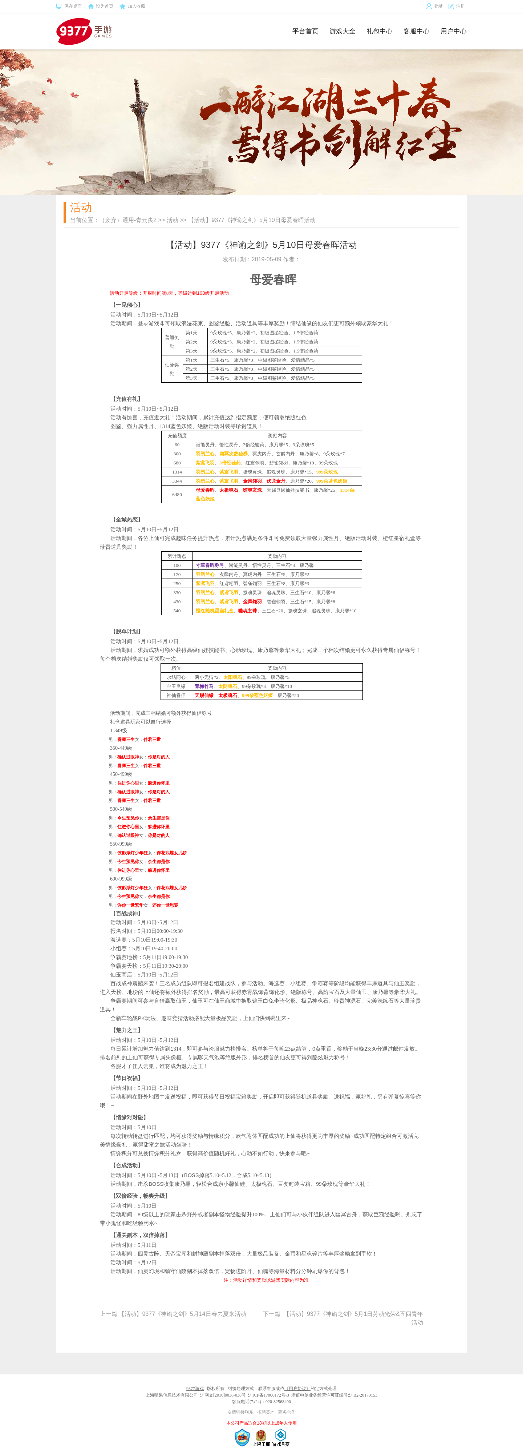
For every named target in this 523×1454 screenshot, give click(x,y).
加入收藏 (132, 6)
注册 (456, 6)
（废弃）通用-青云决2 (128, 220)
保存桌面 (69, 6)
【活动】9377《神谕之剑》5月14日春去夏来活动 (182, 1314)
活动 (172, 220)
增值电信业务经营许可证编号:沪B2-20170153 (334, 1395)
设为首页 (100, 6)
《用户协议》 (297, 1388)
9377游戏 (195, 1388)
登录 (434, 6)
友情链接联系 (240, 1412)
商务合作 (287, 1412)
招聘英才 (266, 1412)
